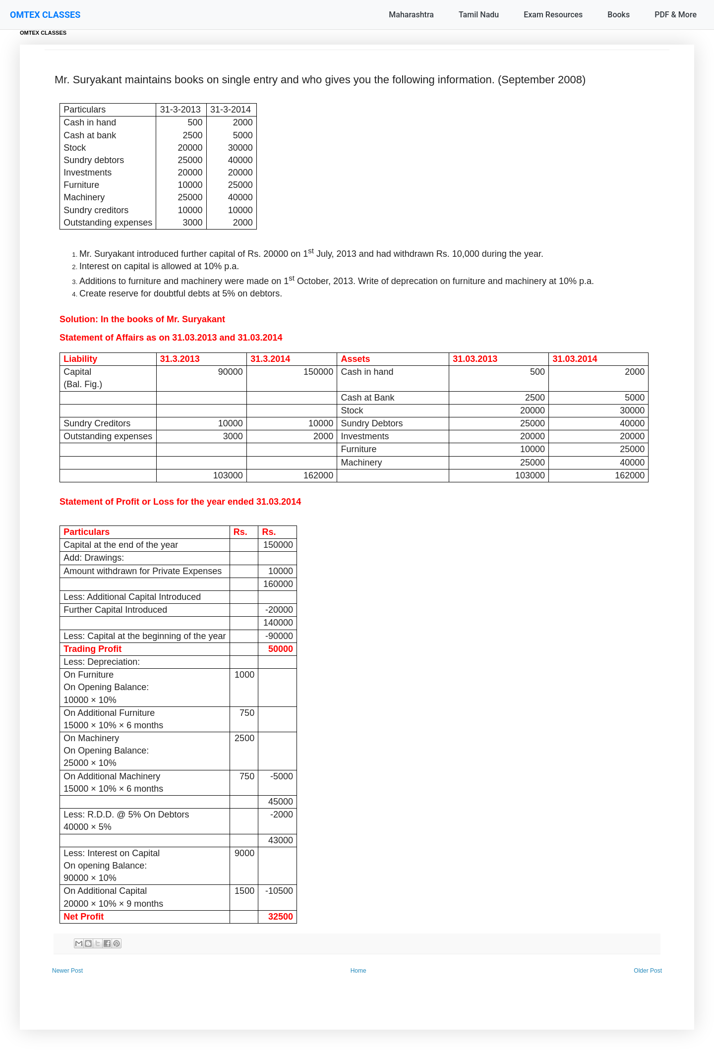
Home (358, 970)
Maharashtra (411, 14)
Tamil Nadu (479, 14)
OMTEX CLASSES (45, 14)
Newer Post (67, 970)
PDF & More (675, 14)
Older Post (648, 970)
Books (618, 14)
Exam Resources (553, 14)
